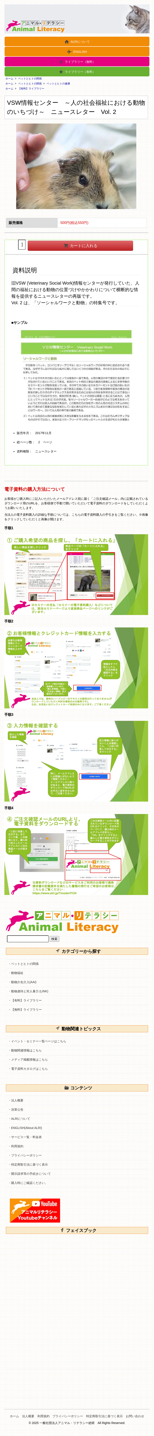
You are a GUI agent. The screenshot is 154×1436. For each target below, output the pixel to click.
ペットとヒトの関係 (30, 78)
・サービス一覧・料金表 (25, 1137)
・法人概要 (15, 1100)
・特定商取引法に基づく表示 (28, 1164)
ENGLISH (77, 51)
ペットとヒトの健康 (58, 83)
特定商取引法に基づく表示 (104, 1416)
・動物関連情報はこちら (25, 1050)
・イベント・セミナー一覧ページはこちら (37, 1041)
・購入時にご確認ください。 (28, 1183)
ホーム (9, 78)
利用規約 (43, 1416)
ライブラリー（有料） (77, 71)
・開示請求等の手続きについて (29, 1173)
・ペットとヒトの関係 (23, 963)
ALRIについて (77, 41)
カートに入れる (80, 245)
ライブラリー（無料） (77, 61)
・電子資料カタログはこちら (28, 1068)
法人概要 (28, 1416)
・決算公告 (15, 1109)
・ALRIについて (19, 1118)
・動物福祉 (15, 973)
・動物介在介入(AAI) (22, 982)
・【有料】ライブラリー (25, 1000)
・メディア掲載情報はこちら (28, 1059)
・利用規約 (15, 1146)
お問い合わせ (135, 1416)
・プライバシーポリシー (25, 1155)
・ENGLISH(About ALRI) (25, 1128)
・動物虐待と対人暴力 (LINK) (28, 991)
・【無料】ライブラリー (25, 1009)
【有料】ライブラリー (31, 88)
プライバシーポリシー (67, 1416)
